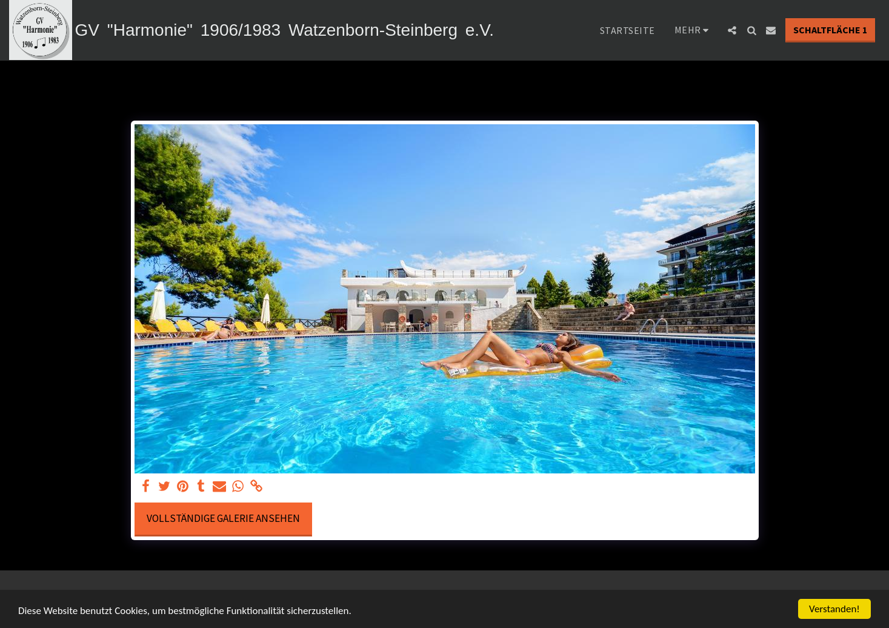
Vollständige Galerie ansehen (223, 518)
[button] (732, 30)
